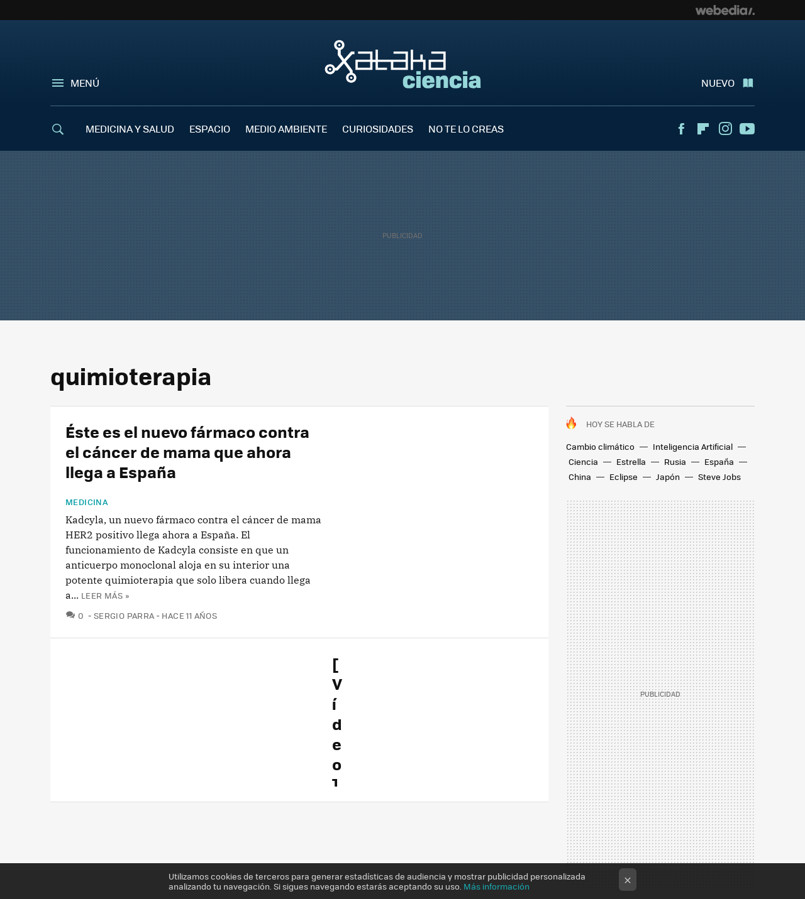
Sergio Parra (124, 615)
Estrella (631, 461)
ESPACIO (209, 128)
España (719, 461)
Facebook (681, 128)
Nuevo (718, 82)
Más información (497, 886)
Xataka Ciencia (403, 64)
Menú (84, 82)
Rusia (675, 461)
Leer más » (105, 595)
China (580, 476)
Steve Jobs (719, 476)
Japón (668, 476)
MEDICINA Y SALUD (130, 128)
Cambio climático (600, 446)
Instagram (725, 128)
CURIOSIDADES (377, 128)
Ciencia (583, 461)
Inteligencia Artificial (693, 446)
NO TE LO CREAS (466, 128)
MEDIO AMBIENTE (286, 128)
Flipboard (703, 128)
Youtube (747, 128)
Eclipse (623, 476)
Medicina (86, 502)
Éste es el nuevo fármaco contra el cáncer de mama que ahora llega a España (187, 451)
